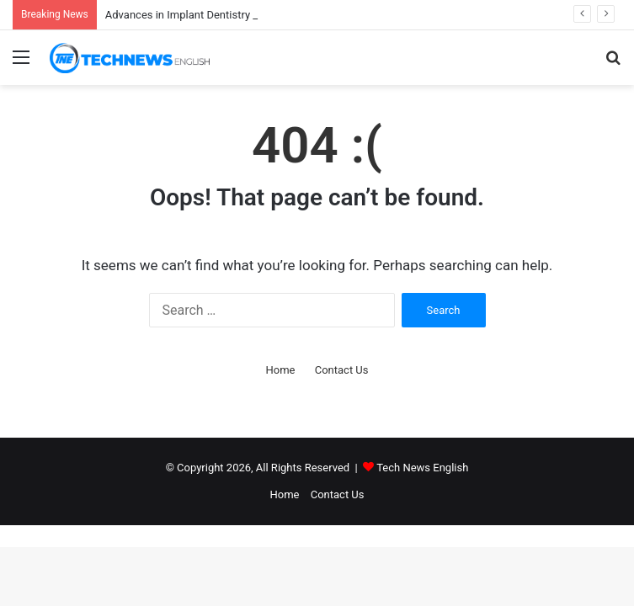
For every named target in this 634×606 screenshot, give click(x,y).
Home (280, 370)
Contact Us (342, 370)
